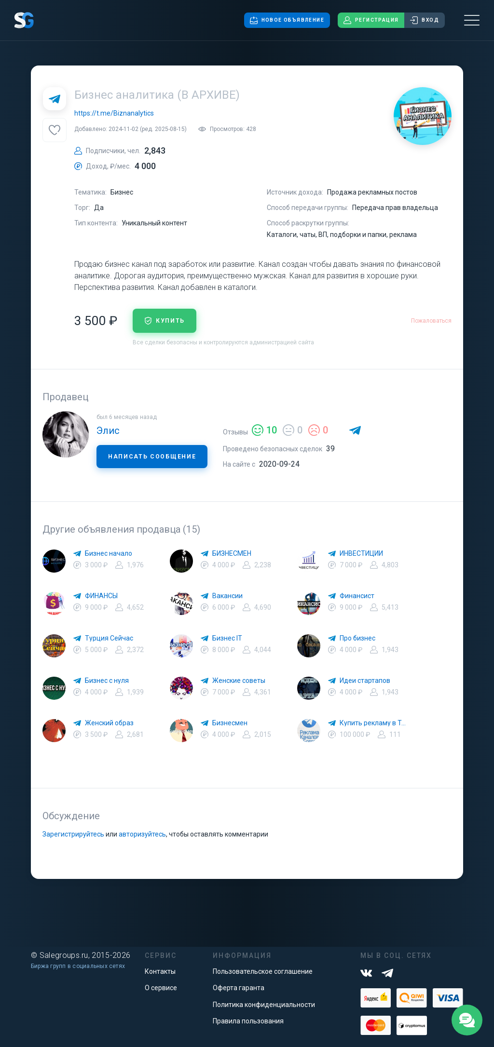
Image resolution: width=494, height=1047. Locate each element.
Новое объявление (287, 20)
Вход (424, 20)
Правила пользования (248, 1021)
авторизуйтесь (142, 834)
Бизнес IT (227, 638)
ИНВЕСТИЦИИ (361, 553)
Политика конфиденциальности (264, 1004)
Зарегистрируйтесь (73, 834)
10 (264, 430)
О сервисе (161, 988)
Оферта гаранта (238, 988)
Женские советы (238, 680)
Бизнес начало (108, 553)
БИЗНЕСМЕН (231, 553)
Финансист (357, 595)
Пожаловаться (431, 320)
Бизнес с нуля (107, 680)
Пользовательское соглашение (263, 971)
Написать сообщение (152, 456)
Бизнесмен (229, 723)
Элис (108, 430)
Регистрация (370, 20)
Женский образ (109, 723)
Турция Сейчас (109, 638)
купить (164, 321)
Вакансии (227, 595)
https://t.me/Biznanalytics (114, 113)
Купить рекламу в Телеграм (374, 723)
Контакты (160, 971)
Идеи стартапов (365, 680)
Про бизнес (357, 638)
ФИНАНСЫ (101, 595)
